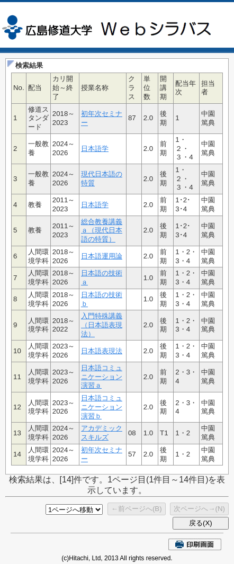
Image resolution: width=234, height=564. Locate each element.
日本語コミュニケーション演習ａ (101, 376)
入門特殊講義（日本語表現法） (101, 324)
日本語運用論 (101, 256)
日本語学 (95, 149)
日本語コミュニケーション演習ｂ (101, 406)
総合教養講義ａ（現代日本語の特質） (101, 230)
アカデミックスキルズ (101, 432)
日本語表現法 (101, 351)
